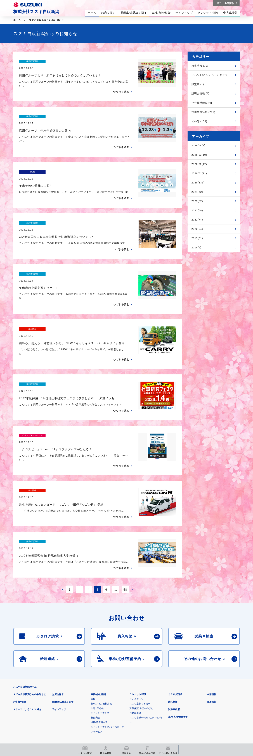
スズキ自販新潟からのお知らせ (46, 20)
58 (125, 537)
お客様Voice (19, 649)
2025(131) (198, 182)
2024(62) (197, 191)
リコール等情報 (166, 717)
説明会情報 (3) (200, 93)
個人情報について (81, 700)
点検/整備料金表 (99, 670)
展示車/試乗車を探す (63, 649)
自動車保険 (135, 661)
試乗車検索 (174, 657)
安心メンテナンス (100, 661)
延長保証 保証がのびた (141, 656)
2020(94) (197, 228)
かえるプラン (136, 647)
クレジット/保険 (137, 642)
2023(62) (197, 201)
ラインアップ (59, 657)
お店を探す (58, 642)
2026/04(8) (198, 145)
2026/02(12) (199, 164)
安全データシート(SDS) (25, 700)
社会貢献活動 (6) (201, 102)
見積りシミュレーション (76, 717)
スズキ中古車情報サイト (210, 717)
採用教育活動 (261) (203, 112)
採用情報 (211, 649)
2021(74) (197, 219)
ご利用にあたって (55, 700)
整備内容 (95, 665)
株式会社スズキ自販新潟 (36, 11)
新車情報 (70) (199, 65)
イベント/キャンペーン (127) (209, 75)
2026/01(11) (199, 173)
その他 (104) (199, 121)
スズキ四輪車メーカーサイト (32, 717)
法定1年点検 (97, 656)
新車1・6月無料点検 (101, 651)
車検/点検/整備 (98, 642)
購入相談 (173, 649)
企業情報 (211, 642)
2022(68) (197, 210)
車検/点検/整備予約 (178, 664)
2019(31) (197, 238)
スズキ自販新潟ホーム (25, 634)
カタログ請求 (175, 642)
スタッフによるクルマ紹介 (27, 657)
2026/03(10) (199, 154)
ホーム (17, 20)
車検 (93, 647)
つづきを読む (121, 85)
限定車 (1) (197, 84)
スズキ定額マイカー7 (140, 651)
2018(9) (196, 247)
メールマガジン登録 (121, 717)
